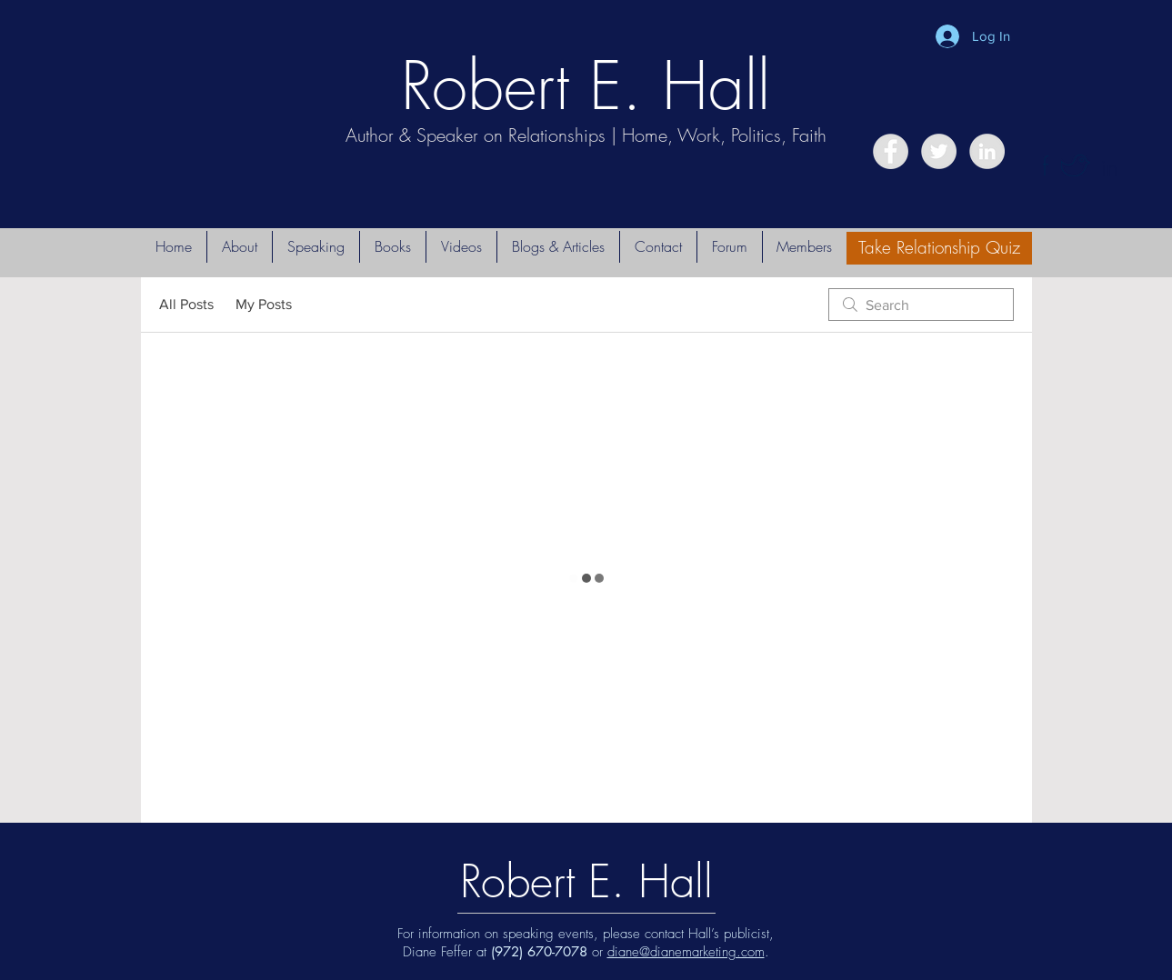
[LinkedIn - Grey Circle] (987, 151)
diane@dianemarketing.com (686, 952)
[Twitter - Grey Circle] (939, 151)
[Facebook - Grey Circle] (890, 151)
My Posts (263, 304)
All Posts (186, 304)
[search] (921, 304)
